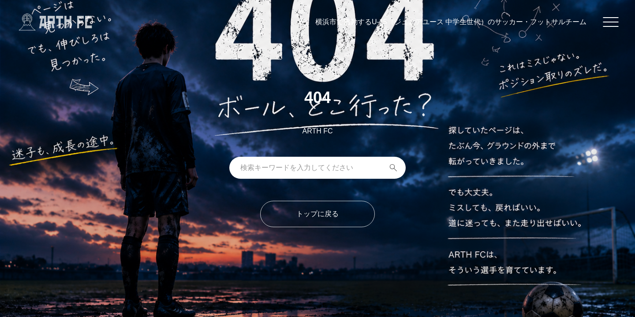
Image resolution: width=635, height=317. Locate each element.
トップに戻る (317, 213)
